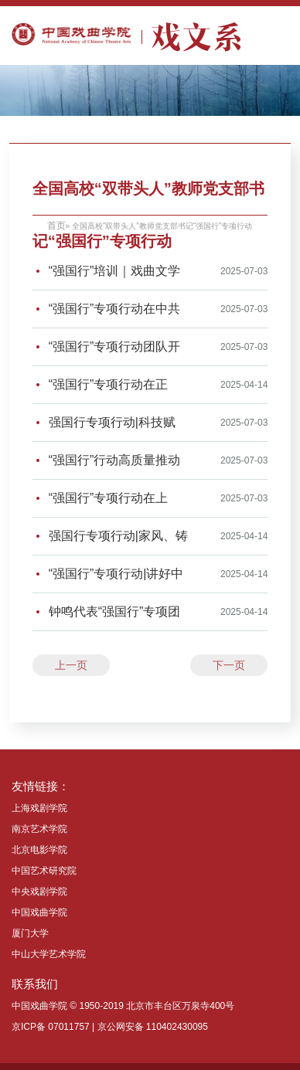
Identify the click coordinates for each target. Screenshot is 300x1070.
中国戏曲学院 (39, 912)
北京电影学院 (39, 849)
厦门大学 (30, 933)
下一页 (229, 665)
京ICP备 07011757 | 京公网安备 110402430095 (110, 1026)
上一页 (71, 665)
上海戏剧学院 (39, 808)
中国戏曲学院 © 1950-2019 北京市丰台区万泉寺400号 (123, 1005)
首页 (56, 225)
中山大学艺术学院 (49, 954)
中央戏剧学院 (39, 891)
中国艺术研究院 (44, 870)
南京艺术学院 (39, 829)
